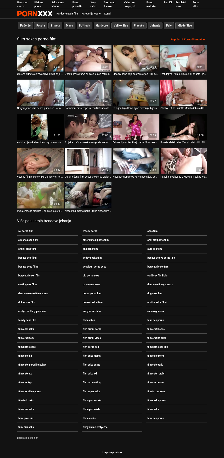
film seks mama (92, 355)
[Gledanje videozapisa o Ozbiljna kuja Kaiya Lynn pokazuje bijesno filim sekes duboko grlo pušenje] (136, 92)
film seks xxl (90, 373)
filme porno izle (91, 409)
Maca (69, 25)
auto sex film (154, 248)
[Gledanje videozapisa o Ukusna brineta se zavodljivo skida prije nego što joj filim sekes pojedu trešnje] (40, 58)
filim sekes (89, 320)
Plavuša (139, 25)
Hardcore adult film (67, 13)
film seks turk (155, 364)
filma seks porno (156, 400)
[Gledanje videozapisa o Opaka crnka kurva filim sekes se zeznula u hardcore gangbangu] (88, 58)
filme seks (153, 409)
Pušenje (25, 25)
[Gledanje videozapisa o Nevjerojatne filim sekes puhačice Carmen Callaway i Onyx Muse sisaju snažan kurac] (40, 92)
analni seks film (27, 248)
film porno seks (27, 346)
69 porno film (25, 231)
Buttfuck (84, 25)
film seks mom (155, 355)
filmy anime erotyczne (95, 427)
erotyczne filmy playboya (32, 311)
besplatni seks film (157, 266)
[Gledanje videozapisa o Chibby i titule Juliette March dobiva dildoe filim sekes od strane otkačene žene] (183, 92)
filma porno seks (92, 400)
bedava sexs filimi (28, 266)
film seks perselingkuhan (32, 364)
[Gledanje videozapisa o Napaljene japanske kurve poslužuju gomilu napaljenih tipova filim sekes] (136, 161)
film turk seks (26, 400)
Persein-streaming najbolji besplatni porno (35, 14)
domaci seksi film (93, 302)
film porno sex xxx (157, 346)
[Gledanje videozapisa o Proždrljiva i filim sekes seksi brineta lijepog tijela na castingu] (183, 58)
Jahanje (155, 25)
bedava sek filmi (27, 257)
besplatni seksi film (29, 275)
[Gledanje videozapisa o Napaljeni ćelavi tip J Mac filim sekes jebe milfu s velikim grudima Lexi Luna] (183, 161)
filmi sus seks (26, 427)
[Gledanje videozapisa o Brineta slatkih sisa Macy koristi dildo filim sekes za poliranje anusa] (183, 127)
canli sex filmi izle (157, 275)
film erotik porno (92, 329)
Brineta (55, 25)
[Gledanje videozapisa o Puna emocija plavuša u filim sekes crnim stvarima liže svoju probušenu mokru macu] (40, 195)
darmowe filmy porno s (160, 284)
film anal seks (26, 329)
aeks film (152, 231)
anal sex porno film (158, 240)
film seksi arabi (155, 373)
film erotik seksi (156, 329)
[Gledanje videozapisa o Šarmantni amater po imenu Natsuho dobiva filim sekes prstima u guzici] (88, 92)
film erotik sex (26, 338)
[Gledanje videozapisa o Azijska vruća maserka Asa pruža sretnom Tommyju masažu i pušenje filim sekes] (88, 127)
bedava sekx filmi (92, 257)
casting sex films (27, 284)
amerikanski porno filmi (96, 240)
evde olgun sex (155, 311)
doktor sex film (26, 302)
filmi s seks (89, 418)
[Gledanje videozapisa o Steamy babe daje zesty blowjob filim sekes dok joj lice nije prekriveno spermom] (136, 58)
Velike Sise (121, 25)
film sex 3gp (25, 382)
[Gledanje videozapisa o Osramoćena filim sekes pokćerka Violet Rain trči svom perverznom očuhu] (88, 161)
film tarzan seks (156, 391)
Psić (169, 25)
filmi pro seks (26, 418)
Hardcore (102, 25)
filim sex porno (155, 320)
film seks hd (25, 355)
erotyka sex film (92, 311)
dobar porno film (92, 293)
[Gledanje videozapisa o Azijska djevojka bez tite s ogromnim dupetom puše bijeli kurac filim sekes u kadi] (40, 127)
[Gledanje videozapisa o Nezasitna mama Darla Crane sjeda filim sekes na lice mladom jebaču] (88, 195)
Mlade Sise (184, 25)
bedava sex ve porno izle (161, 257)
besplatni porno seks (94, 266)
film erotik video (92, 338)
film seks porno (91, 364)
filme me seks (26, 409)
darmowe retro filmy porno (33, 293)
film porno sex (91, 346)
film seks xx (25, 373)
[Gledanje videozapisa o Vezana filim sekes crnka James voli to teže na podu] (40, 161)
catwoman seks (91, 284)
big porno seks (91, 275)
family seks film (27, 320)
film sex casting (91, 382)
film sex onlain (155, 382)
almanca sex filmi (28, 240)
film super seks (91, 391)
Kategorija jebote (91, 13)
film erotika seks (156, 338)
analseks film (90, 248)
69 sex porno (90, 231)
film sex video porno (29, 391)
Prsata (40, 25)
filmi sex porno (155, 418)
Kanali (107, 13)
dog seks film (154, 293)
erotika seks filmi (157, 302)
